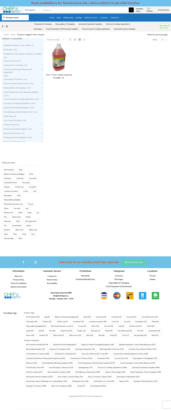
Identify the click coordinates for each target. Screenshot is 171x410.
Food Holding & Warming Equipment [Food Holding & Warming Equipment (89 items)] (57, 363)
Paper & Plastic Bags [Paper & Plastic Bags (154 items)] (115, 372)
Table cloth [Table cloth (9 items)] (58, 335)
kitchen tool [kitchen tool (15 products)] (8, 212)
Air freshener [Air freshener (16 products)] (9, 170)
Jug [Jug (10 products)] (26, 208)
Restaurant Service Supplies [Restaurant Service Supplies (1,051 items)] (39, 377)
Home (52, 17)
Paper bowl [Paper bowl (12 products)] (16, 217)
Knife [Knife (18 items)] (150, 326)
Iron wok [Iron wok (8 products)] (17, 208)
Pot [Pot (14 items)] (140, 331)
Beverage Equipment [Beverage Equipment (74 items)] (85, 349)
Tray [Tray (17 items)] (125, 335)
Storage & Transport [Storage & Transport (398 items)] (36, 386)
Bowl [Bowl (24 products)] (31, 174)
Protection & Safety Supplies (15, 129)
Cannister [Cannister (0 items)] (116, 317)
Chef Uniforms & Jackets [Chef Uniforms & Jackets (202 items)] (37, 354)
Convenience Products (13, 79)
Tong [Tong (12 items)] (113, 335)
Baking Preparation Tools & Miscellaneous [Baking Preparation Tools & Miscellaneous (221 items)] (137, 344)
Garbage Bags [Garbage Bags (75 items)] (85, 367)
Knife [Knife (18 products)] (20, 212)
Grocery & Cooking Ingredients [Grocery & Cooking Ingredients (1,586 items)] (112, 367)
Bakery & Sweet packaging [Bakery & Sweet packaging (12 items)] (67, 317)
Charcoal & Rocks (11, 61)
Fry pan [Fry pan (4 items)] (82, 326)
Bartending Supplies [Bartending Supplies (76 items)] (35, 349)
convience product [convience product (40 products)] (11, 191)
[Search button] (131, 9)
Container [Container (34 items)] (78, 321)
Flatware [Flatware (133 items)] (31, 363)
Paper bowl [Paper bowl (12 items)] (66, 331)
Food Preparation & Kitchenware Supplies (63, 29)
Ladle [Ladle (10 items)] (29, 331)
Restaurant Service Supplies (125, 29)
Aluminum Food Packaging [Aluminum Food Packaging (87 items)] (64, 344)
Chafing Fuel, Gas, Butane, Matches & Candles (23, 54)
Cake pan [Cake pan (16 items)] (101, 317)
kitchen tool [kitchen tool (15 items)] (135, 326)
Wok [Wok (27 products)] (20, 238)
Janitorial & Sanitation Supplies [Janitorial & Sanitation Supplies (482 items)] (146, 367)
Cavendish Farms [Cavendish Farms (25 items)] (150, 317)
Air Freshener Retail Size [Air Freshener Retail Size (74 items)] (37, 344)
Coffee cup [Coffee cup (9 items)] (62, 321)
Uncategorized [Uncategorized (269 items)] (98, 386)
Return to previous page (157, 34)
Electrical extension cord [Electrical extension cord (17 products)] (13, 204)
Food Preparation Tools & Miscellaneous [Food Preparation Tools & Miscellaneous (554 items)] (137, 363)
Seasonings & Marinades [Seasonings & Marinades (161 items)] (128, 377)
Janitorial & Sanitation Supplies (90, 24)
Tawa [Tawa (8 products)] (15, 234)
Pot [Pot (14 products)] (5, 225)
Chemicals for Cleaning (43, 24)
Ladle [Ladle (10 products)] (29, 212)
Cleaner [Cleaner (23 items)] (47, 321)
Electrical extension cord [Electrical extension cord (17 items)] (62, 326)
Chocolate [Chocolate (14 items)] (31, 321)
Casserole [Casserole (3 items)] (131, 317)
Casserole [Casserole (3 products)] (32, 178)
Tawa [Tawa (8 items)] (101, 335)
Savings (79, 17)
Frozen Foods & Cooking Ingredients (96, 29)
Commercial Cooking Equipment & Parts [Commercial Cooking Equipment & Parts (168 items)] (130, 354)
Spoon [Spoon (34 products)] (28, 225)
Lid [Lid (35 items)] (41, 331)
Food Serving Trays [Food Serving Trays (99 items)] (35, 367)
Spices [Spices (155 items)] (124, 381)
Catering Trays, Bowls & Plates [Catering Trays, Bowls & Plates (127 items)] (142, 349)
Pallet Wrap (9, 116)
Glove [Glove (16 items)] (95, 326)
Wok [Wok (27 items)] (155, 335)
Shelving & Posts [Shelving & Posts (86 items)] (80, 381)
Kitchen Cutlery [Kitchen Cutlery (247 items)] (34, 372)
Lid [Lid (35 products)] (38, 212)
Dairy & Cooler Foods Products (17, 83)
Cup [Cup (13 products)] (34, 191)
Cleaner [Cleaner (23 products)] (7, 187)
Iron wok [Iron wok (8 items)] (108, 326)
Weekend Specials (164, 26)
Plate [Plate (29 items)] (108, 331)
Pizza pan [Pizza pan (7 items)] (95, 331)
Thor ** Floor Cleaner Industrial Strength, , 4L (59, 76)
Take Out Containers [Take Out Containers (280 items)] (61, 386)
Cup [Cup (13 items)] (127, 321)
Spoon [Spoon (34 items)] (30, 335)
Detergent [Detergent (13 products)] (8, 195)
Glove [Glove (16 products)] (6, 208)
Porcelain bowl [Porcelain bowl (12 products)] (30, 221)
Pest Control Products (13, 120)
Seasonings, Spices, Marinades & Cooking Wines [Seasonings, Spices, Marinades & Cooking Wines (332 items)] (46, 381)
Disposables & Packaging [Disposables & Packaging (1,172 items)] (145, 358)
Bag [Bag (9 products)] (20, 170)
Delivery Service (90, 17)
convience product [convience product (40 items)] (97, 321)
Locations (104, 17)
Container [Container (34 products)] (32, 187)
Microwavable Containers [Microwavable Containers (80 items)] (59, 372)
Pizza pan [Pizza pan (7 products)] (7, 221)
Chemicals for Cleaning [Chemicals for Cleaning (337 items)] (65, 354)
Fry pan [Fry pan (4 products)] (30, 204)
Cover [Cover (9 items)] (115, 321)
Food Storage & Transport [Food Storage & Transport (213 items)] (61, 367)
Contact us (114, 17)
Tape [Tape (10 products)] (6, 234)
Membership (68, 17)
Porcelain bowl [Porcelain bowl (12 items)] (125, 331)
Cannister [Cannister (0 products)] (20, 178)
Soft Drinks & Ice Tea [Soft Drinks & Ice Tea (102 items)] (104, 381)
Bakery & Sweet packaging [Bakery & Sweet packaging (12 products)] (14, 174)
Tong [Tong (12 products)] (24, 234)
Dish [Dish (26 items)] (155, 321)
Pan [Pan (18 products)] (5, 217)
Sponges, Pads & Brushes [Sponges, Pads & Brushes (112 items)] (146, 381)
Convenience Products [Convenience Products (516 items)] (81, 358)
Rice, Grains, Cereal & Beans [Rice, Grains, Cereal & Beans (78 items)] (70, 377)
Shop (59, 17)
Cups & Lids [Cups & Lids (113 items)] (121, 358)
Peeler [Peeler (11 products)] (28, 217)
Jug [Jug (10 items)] (121, 326)
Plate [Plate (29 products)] (18, 221)
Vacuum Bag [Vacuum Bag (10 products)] (8, 238)
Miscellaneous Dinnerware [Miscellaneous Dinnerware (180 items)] (88, 372)
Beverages (39, 29)
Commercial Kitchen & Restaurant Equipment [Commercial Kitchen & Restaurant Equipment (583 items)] (45, 358)
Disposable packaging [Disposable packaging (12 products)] (12, 200)
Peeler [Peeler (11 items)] (81, 331)
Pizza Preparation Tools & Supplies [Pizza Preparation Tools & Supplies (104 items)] (145, 372)
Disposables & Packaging (65, 24)
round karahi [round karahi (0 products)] (16, 225)
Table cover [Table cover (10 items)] (75, 335)
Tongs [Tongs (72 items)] (81, 386)
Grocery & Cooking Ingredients (118, 24)
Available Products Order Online (17, 45)
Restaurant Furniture (12, 133)
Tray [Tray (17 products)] (33, 234)
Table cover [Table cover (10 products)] (33, 230)
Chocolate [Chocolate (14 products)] (26, 182)
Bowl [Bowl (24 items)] (87, 317)
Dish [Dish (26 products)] (19, 195)
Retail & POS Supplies (13, 141)
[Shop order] (55, 39)
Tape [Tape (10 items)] (89, 335)
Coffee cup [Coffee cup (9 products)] (19, 187)
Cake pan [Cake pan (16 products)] (7, 178)
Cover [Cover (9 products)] (25, 191)
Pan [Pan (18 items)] (52, 331)
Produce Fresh (10, 124)
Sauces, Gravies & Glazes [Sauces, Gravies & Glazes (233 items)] (99, 377)
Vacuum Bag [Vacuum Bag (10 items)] (140, 335)
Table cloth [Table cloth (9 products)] (19, 230)
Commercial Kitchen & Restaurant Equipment (18, 70)
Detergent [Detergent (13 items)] (141, 321)
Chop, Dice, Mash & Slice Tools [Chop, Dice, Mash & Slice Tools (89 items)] (94, 354)
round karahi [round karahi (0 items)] (154, 331)
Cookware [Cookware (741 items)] (103, 358)
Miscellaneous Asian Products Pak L (19, 112)
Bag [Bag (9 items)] (47, 317)
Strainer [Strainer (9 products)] (7, 230)
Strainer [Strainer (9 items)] (43, 335)
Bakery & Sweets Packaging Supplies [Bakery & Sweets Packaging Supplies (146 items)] (97, 344)
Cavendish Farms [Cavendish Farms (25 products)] (10, 182)
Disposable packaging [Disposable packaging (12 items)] (36, 326)
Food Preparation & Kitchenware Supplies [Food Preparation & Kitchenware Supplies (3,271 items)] (96, 363)
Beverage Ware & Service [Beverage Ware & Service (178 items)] (112, 349)
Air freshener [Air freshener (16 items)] (33, 317)
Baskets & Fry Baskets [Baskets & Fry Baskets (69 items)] (60, 349)
